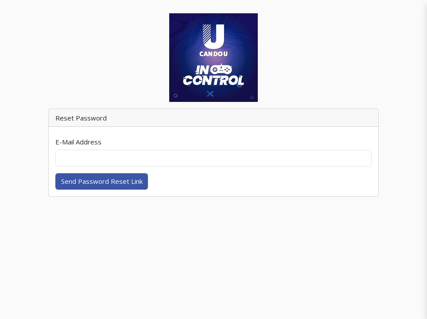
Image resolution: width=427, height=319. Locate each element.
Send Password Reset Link (102, 181)
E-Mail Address (78, 141)
